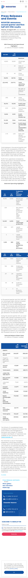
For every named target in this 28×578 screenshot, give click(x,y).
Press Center (11, 11)
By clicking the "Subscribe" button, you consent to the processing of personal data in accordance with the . (14, 529)
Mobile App (6, 487)
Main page (3, 11)
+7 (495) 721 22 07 (11, 496)
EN (4, 1)
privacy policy (19, 530)
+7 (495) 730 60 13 (11, 509)
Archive (6, 481)
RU (1, 1)
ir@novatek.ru (10, 512)
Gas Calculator (8, 485)
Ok (14, 572)
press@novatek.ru (11, 499)
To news (3, 474)
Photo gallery (7, 483)
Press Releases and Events (11, 480)
